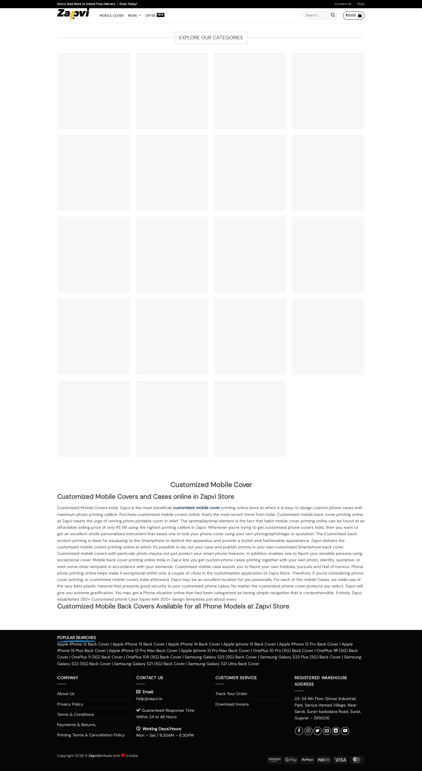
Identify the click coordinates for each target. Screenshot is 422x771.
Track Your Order (231, 693)
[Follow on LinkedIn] (336, 731)
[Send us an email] (327, 731)
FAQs (361, 4)
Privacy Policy (70, 704)
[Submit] (333, 15)
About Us (65, 693)
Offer (150, 15)
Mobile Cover (112, 15)
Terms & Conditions (75, 714)
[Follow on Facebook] (299, 731)
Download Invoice (232, 704)
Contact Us (343, 4)
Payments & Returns (76, 724)
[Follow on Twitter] (317, 731)
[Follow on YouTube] (345, 731)
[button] (353, 15)
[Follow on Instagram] (308, 731)
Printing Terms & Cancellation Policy (91, 735)
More (134, 15)
